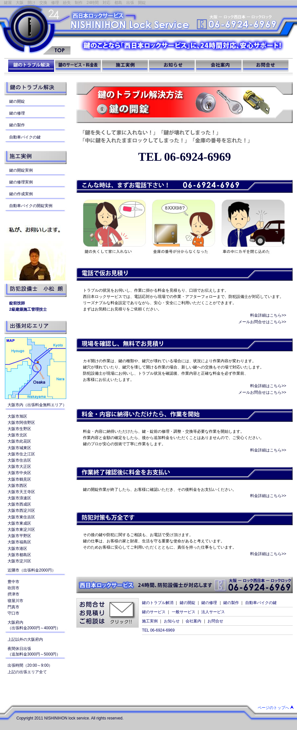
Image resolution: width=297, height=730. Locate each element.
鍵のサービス (154, 612)
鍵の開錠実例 (21, 170)
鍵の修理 (209, 602)
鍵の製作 (231, 602)
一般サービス (183, 612)
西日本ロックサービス (35, 29)
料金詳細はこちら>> (268, 315)
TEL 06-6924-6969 (184, 156)
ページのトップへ (273, 707)
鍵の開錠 (187, 602)
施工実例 (150, 621)
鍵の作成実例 (21, 194)
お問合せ (215, 621)
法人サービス (213, 612)
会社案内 (193, 621)
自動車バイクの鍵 (261, 602)
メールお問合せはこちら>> (262, 322)
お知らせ (172, 621)
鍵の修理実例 (21, 182)
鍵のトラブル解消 (157, 602)
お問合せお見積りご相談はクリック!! (107, 613)
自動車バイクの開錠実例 (30, 205)
